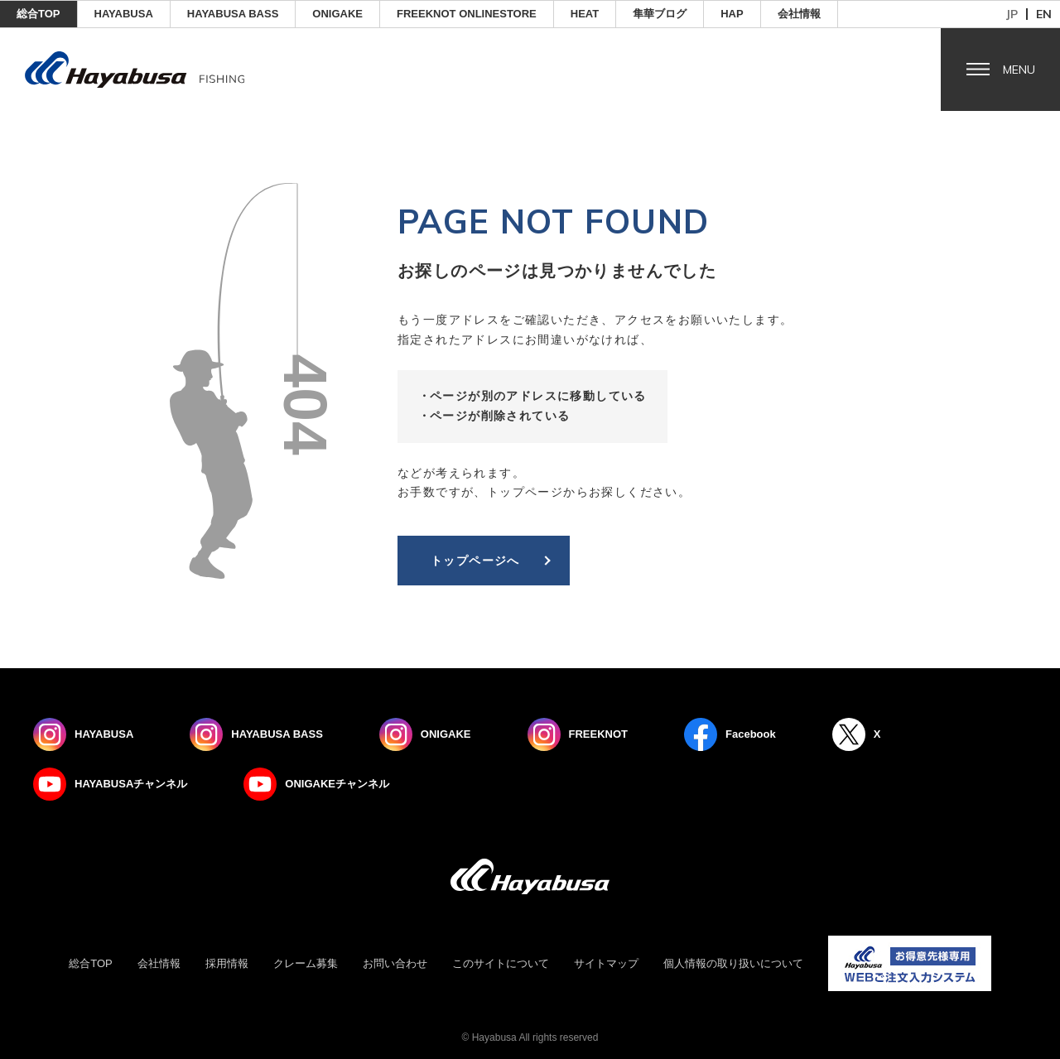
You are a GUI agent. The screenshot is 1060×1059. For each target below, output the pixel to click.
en (1044, 14)
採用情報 (226, 963)
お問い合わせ (395, 963)
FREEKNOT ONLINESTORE (467, 13)
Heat (585, 13)
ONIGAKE (337, 13)
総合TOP (38, 13)
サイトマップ (606, 963)
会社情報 (799, 13)
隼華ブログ (660, 13)
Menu (1019, 69)
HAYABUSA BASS (233, 13)
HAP (731, 13)
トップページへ (475, 560)
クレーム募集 (305, 963)
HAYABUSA (123, 13)
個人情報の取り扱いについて (733, 963)
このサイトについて (500, 963)
